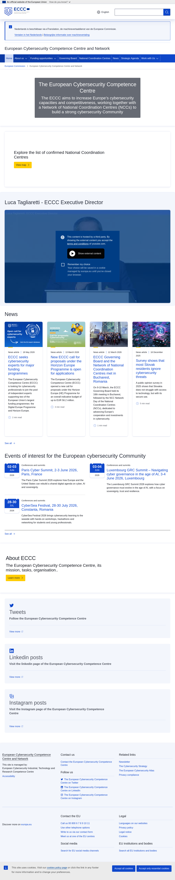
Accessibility (8, 776)
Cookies (123, 836)
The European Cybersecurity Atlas (136, 770)
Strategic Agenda (130, 58)
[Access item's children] (26, 58)
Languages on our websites (133, 823)
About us (19, 58)
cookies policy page (57, 867)
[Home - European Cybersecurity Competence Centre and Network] (17, 12)
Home (9, 58)
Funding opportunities (41, 58)
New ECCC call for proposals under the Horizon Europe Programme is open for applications (66, 365)
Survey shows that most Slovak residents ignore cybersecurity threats (150, 369)
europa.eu (26, 824)
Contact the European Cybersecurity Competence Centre (86, 763)
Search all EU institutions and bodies (138, 850)
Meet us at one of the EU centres (78, 836)
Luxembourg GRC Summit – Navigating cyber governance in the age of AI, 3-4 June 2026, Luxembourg (137, 474)
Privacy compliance (129, 775)
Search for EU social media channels (80, 850)
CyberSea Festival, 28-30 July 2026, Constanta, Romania (49, 507)
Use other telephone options (75, 827)
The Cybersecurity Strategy (133, 766)
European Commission (15, 66)
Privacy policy (126, 827)
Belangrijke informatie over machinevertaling (67, 35)
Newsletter (124, 762)
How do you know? (60, 2)
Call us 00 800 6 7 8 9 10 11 (75, 823)
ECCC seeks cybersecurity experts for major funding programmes (21, 365)
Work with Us (148, 58)
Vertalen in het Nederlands (28, 35)
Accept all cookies (123, 868)
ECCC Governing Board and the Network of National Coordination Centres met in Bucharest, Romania (108, 369)
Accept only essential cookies (154, 868)
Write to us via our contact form (77, 832)
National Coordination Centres (94, 58)
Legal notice (125, 832)
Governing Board (68, 58)
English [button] (103, 12)
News (116, 58)
